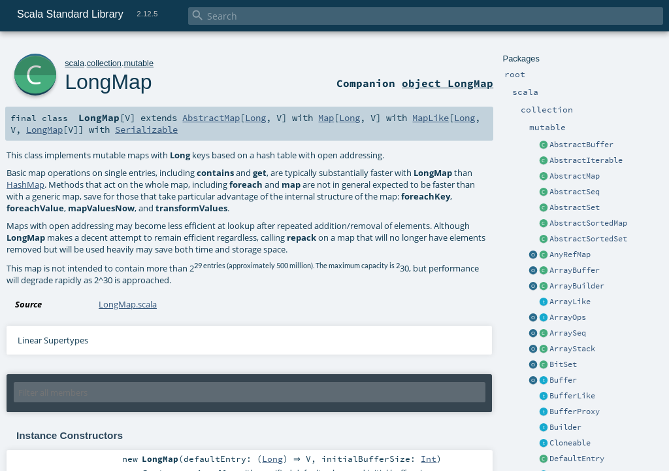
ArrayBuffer (574, 270)
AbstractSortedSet (588, 238)
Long (255, 118)
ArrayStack (572, 348)
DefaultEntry (576, 458)
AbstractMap (574, 176)
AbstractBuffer (581, 144)
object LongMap (447, 83)
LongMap (108, 82)
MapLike (430, 118)
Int (432, 459)
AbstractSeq (574, 191)
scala (74, 63)
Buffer (563, 380)
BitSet (563, 364)
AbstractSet (574, 207)
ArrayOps (567, 317)
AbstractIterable (586, 160)
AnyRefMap (570, 254)
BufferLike (572, 395)
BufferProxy (574, 411)
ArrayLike (570, 301)
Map (326, 118)
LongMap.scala (128, 304)
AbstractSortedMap (588, 223)
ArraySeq (567, 333)
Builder (565, 427)
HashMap (25, 184)
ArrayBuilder (576, 285)
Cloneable (570, 442)
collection (104, 63)
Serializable (146, 129)
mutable (139, 63)
